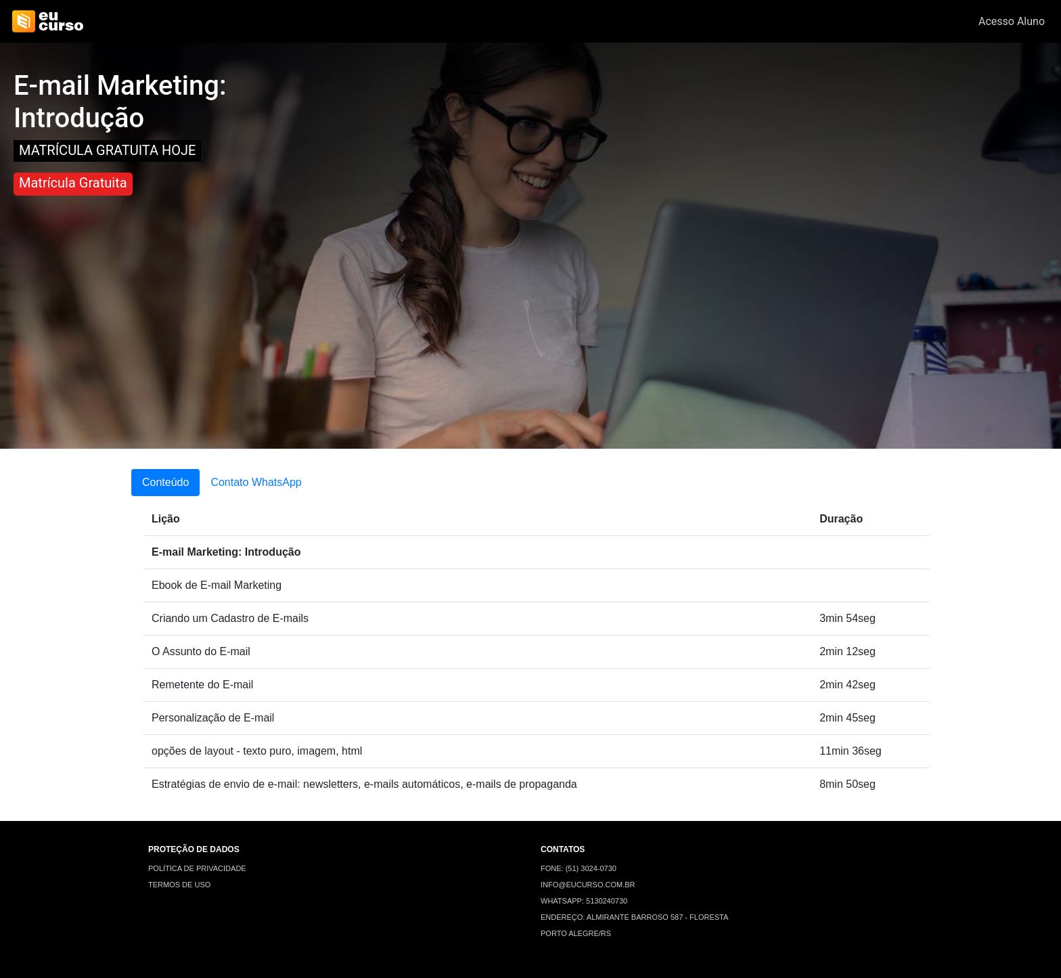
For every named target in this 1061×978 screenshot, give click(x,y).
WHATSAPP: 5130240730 (584, 901)
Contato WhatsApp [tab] (255, 482)
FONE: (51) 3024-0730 (578, 868)
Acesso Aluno (1011, 21)
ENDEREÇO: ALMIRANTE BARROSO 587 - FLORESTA (634, 917)
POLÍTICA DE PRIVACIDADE (197, 868)
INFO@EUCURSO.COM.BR (588, 885)
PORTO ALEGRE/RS (576, 933)
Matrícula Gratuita (73, 183)
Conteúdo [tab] (165, 482)
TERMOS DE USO (179, 885)
